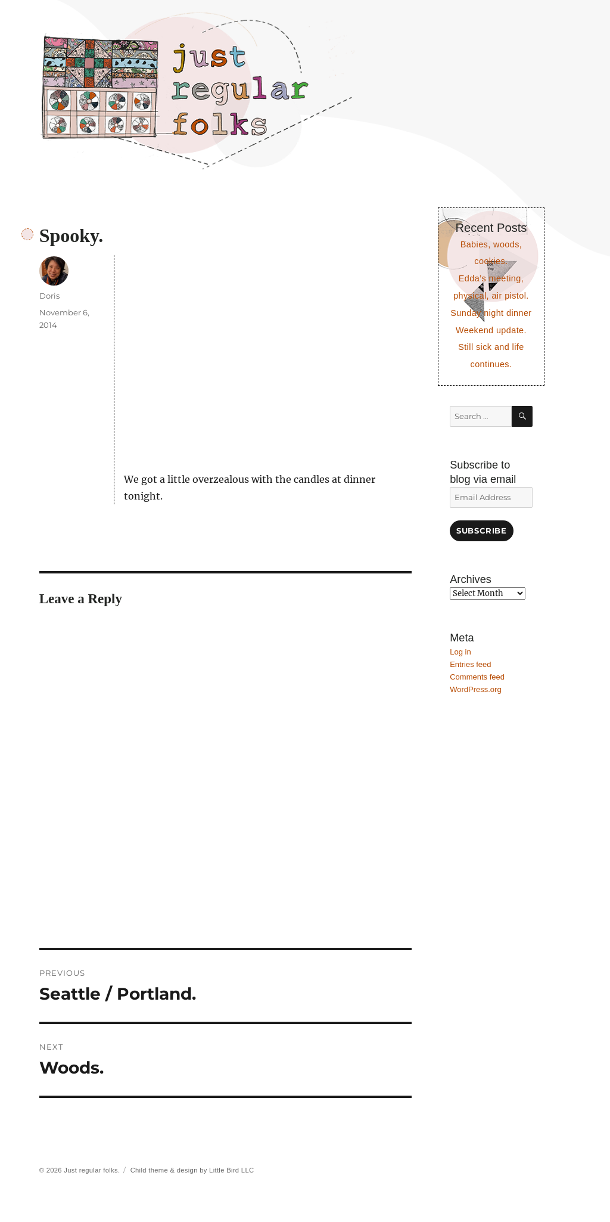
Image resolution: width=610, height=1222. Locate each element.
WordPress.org (475, 689)
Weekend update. (491, 330)
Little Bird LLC (231, 1170)
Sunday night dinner (490, 313)
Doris (49, 295)
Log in (460, 651)
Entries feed (470, 664)
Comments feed (477, 676)
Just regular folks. (92, 1170)
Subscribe (481, 530)
